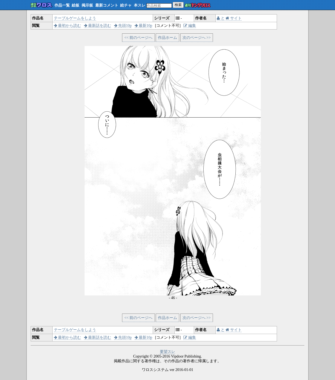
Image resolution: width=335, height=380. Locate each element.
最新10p (143, 26)
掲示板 (87, 5)
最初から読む (67, 26)
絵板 (75, 5)
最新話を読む (97, 26)
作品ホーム (167, 38)
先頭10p (123, 26)
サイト (234, 18)
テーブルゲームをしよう (75, 18)
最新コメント (106, 5)
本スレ (139, 5)
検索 (178, 5)
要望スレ (167, 352)
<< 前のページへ (138, 38)
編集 (189, 26)
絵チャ (126, 5)
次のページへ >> (197, 38)
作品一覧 (62, 5)
